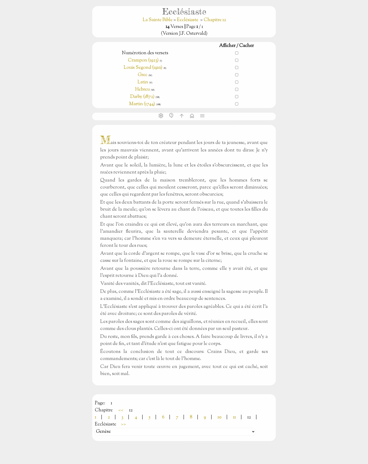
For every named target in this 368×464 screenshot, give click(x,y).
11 (234, 417)
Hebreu (142, 89)
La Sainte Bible (158, 20)
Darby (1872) (142, 96)
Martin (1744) (142, 104)
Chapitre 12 (215, 20)
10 (220, 417)
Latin (143, 82)
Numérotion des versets (145, 53)
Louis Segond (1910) (143, 67)
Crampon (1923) (143, 60)
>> (123, 424)
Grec (142, 75)
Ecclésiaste (187, 20)
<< (120, 410)
